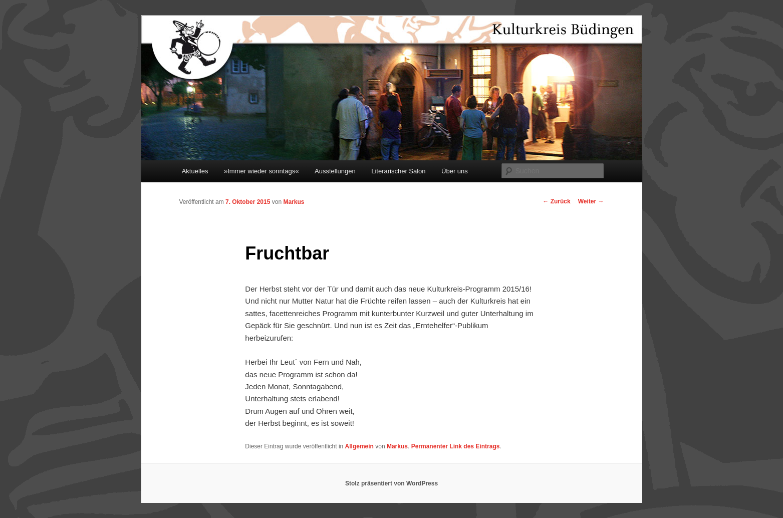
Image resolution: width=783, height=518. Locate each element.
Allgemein (359, 446)
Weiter (591, 201)
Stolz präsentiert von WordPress (391, 483)
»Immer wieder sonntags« (261, 171)
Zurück (556, 201)
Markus (293, 201)
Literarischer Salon (398, 171)
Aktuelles (195, 171)
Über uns (454, 171)
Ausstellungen (335, 171)
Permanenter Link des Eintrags (455, 446)
